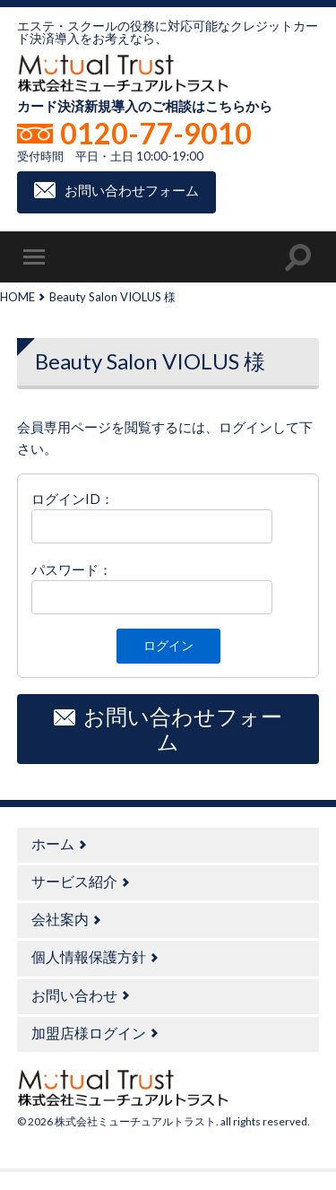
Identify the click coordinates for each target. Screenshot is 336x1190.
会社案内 (60, 918)
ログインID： (72, 499)
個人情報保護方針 (88, 956)
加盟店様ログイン (88, 1032)
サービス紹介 (74, 881)
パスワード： (71, 569)
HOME (17, 297)
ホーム (52, 843)
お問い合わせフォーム (132, 190)
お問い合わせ (74, 994)
